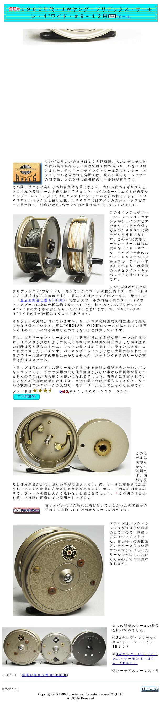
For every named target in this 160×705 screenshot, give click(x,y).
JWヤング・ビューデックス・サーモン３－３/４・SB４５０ (135, 658)
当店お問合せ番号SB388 (42, 300)
